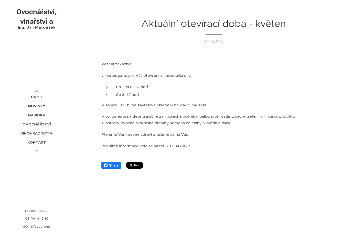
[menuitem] (36, 97)
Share (111, 165)
